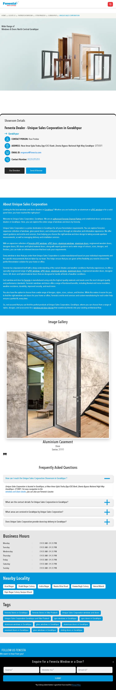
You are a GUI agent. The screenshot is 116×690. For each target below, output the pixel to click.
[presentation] (4, 455)
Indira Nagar (44, 586)
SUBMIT (58, 678)
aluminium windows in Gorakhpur (18, 624)
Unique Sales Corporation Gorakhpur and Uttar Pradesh (27, 618)
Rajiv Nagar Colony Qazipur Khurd (18, 592)
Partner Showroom (26, 16)
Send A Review (32, 171)
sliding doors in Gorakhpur (71, 630)
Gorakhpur (54, 16)
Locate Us (12, 16)
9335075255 (30, 159)
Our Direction (10, 171)
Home (4, 16)
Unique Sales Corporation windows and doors (80, 613)
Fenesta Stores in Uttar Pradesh (45, 613)
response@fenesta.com (27, 152)
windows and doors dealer (15, 488)
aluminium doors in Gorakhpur (76, 624)
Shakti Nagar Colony (26, 586)
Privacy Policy (76, 685)
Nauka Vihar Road (61, 586)
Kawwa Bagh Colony (81, 586)
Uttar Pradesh (41, 16)
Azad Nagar (9, 586)
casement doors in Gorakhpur (17, 630)
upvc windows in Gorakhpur (65, 618)
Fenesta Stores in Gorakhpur (16, 613)
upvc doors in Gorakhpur (91, 618)
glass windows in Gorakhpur (47, 624)
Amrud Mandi (98, 586)
